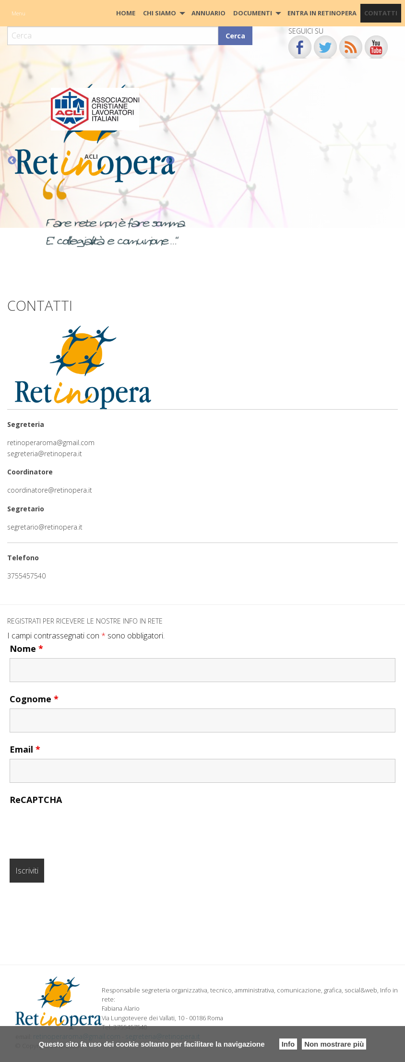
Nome (26, 648)
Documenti (252, 13)
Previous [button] (12, 160)
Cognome (34, 699)
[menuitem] (125, 13)
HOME (125, 13)
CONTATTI (380, 13)
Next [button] (170, 160)
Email (25, 749)
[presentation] (82, 828)
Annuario (208, 13)
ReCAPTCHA (36, 799)
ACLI (91, 156)
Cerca (235, 35)
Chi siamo (159, 13)
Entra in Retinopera (322, 13)
